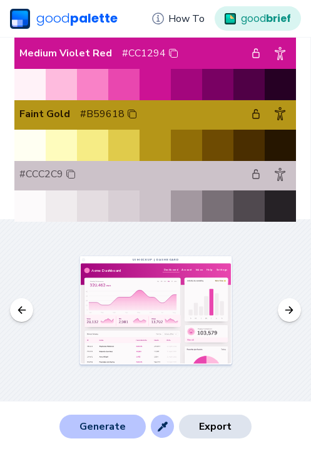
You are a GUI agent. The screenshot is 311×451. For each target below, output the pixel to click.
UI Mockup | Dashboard (155, 260)
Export (215, 426)
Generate (102, 426)
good (64, 19)
